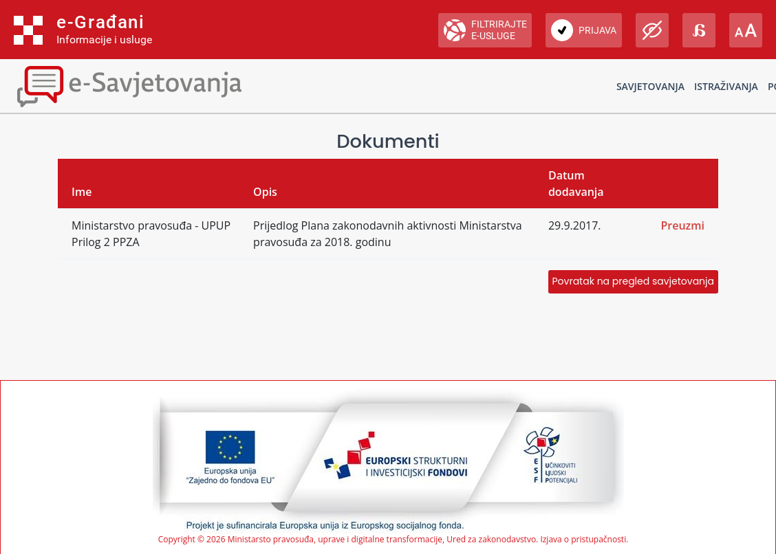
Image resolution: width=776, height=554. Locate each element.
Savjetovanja (650, 86)
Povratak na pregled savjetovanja (633, 281)
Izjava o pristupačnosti (583, 539)
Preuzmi (682, 225)
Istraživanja (726, 86)
